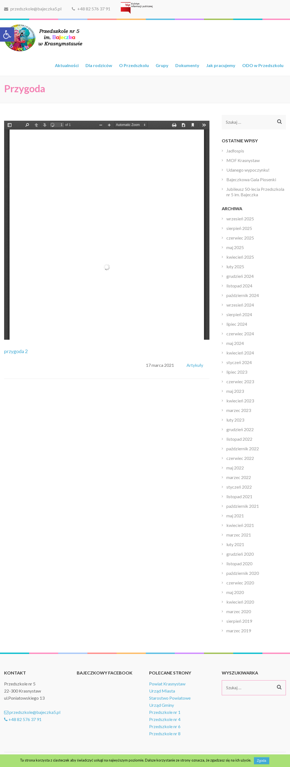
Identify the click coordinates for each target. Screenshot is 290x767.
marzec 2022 (238, 477)
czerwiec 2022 (240, 458)
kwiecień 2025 (240, 256)
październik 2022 (242, 448)
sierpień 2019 (239, 621)
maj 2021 (235, 515)
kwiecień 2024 (240, 352)
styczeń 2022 (239, 486)
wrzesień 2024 (240, 304)
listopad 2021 (239, 496)
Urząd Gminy (161, 705)
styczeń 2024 (239, 362)
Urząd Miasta (162, 690)
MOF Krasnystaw (243, 160)
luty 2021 (235, 544)
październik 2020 (242, 573)
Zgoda (261, 761)
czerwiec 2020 (240, 582)
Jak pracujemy (220, 65)
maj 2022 (235, 467)
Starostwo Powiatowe (170, 697)
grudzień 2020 (240, 553)
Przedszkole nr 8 (164, 733)
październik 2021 (242, 506)
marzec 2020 (238, 611)
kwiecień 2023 (240, 400)
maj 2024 (235, 343)
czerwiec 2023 (240, 381)
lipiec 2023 (236, 371)
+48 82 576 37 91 (91, 8)
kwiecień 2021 (240, 525)
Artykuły (195, 365)
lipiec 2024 (236, 324)
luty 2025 (235, 266)
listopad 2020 (239, 563)
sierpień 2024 (239, 314)
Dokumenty (187, 65)
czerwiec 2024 (240, 333)
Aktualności (67, 65)
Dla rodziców (98, 65)
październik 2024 (242, 295)
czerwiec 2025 (240, 237)
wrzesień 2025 (240, 218)
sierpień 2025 (239, 228)
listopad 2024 (239, 285)
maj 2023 (235, 391)
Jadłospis (235, 150)
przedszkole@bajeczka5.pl (32, 8)
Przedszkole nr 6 (164, 726)
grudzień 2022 (240, 429)
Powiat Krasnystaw (167, 683)
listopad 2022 (239, 439)
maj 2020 (235, 592)
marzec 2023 (238, 410)
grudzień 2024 (240, 276)
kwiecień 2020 (240, 601)
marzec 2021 (238, 534)
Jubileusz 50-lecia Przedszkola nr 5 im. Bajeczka (255, 191)
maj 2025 (235, 247)
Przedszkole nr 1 (164, 712)
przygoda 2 (16, 351)
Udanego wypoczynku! (248, 169)
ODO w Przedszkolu (262, 65)
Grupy (162, 65)
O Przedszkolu (134, 65)
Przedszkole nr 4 (164, 719)
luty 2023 (235, 419)
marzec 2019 (238, 630)
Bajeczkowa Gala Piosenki (251, 179)
